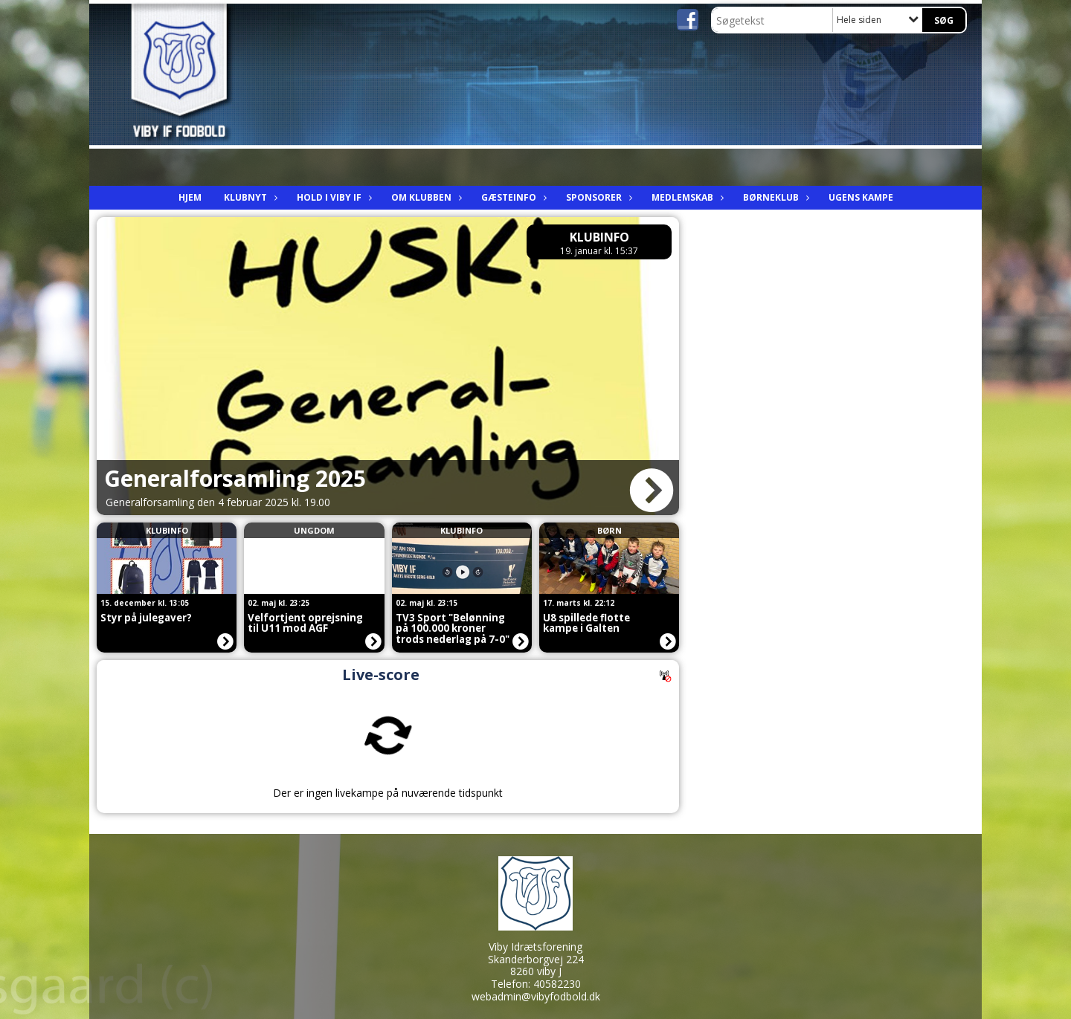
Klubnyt (249, 197)
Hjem (190, 197)
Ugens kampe (861, 197)
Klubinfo (599, 237)
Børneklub (774, 197)
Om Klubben (425, 197)
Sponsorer (597, 197)
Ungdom (314, 530)
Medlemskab (686, 197)
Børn (609, 530)
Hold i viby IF (333, 197)
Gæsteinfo (512, 197)
